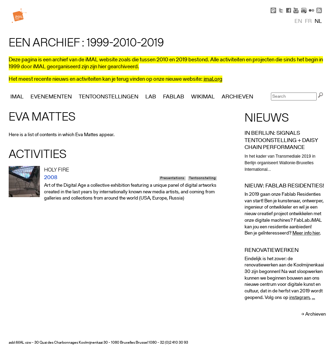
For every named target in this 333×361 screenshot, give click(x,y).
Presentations (172, 178)
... (313, 297)
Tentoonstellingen (108, 97)
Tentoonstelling (202, 178)
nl (318, 21)
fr (308, 21)
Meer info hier (306, 233)
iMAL (17, 97)
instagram (299, 297)
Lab (150, 97)
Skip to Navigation (315, 3)
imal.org (213, 79)
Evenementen (51, 97)
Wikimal (203, 97)
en (298, 21)
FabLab (173, 97)
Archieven (315, 314)
